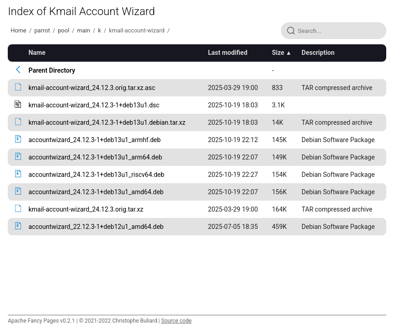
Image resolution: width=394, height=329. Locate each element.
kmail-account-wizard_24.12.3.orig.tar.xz (85, 209)
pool (63, 30)
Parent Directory (51, 70)
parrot (42, 30)
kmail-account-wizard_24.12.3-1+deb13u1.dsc (93, 105)
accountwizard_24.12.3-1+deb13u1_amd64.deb (95, 192)
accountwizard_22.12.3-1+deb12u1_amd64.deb (95, 226)
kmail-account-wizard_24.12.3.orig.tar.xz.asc (91, 87)
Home (18, 30)
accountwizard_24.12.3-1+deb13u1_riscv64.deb (96, 174)
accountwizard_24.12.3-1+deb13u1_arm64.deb (95, 157)
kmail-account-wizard (136, 30)
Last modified (227, 52)
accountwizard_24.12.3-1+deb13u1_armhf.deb (94, 139)
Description (318, 52)
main (83, 30)
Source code (176, 321)
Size (278, 52)
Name (36, 52)
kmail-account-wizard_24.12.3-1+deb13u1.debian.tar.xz (106, 122)
